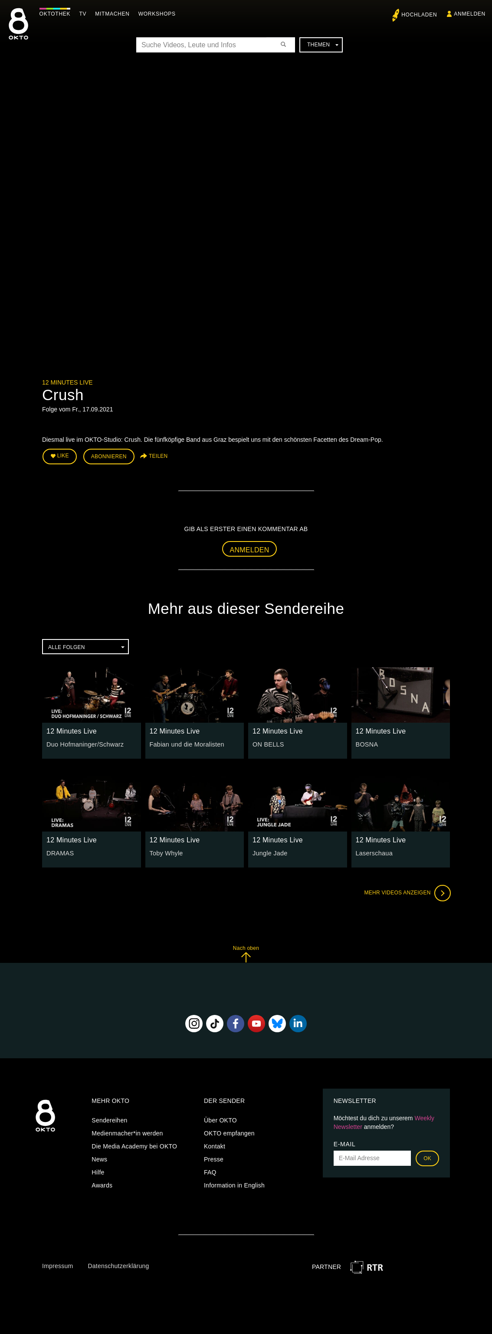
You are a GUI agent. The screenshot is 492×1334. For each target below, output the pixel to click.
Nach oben (246, 953)
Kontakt (214, 1145)
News (99, 1158)
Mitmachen (114, 14)
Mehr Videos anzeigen (406, 892)
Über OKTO (220, 1119)
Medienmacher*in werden (127, 1132)
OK (427, 1158)
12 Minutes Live (67, 382)
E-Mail (345, 1143)
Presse (213, 1158)
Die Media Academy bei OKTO (134, 1145)
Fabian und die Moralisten (186, 743)
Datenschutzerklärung (118, 1265)
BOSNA (366, 743)
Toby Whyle (166, 852)
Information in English (234, 1184)
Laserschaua (374, 852)
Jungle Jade (269, 852)
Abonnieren (109, 456)
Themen (322, 45)
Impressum (57, 1265)
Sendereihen (109, 1119)
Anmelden (249, 549)
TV (85, 14)
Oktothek (56, 14)
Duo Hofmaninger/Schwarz (83, 743)
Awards (102, 1184)
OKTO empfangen (229, 1132)
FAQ (210, 1171)
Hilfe (98, 1171)
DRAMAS (59, 852)
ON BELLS (268, 743)
